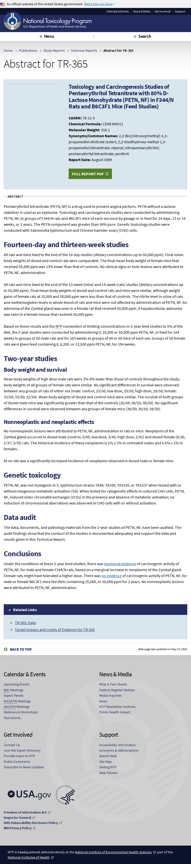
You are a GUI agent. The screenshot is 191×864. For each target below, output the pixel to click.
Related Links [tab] (25, 609)
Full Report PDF (88, 173)
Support (180, 11)
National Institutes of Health (29, 857)
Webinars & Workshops (21, 712)
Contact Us (12, 745)
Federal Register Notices (117, 690)
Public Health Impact (114, 712)
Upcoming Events (17, 684)
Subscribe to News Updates (24, 767)
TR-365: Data (25, 622)
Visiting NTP (108, 767)
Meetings (13, 690)
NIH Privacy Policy (18, 828)
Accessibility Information (117, 745)
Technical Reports (84, 50)
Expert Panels (14, 695)
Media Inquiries (110, 695)
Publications (28, 50)
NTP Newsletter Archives (117, 706)
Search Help (108, 756)
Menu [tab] (49, 36)
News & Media (141, 11)
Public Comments (17, 761)
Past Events (12, 718)
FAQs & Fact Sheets (113, 684)
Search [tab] (144, 36)
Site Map (105, 761)
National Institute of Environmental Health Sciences (113, 852)
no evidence (111, 575)
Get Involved (163, 11)
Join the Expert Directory (22, 750)
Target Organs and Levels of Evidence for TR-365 (55, 629)
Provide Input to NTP (19, 756)
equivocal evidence (120, 563)
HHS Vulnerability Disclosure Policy (31, 822)
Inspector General (17, 817)
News (103, 701)
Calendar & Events (117, 11)
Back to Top (21, 649)
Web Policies (108, 773)
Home (8, 50)
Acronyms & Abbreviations (119, 750)
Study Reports (54, 50)
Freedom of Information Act (25, 812)
